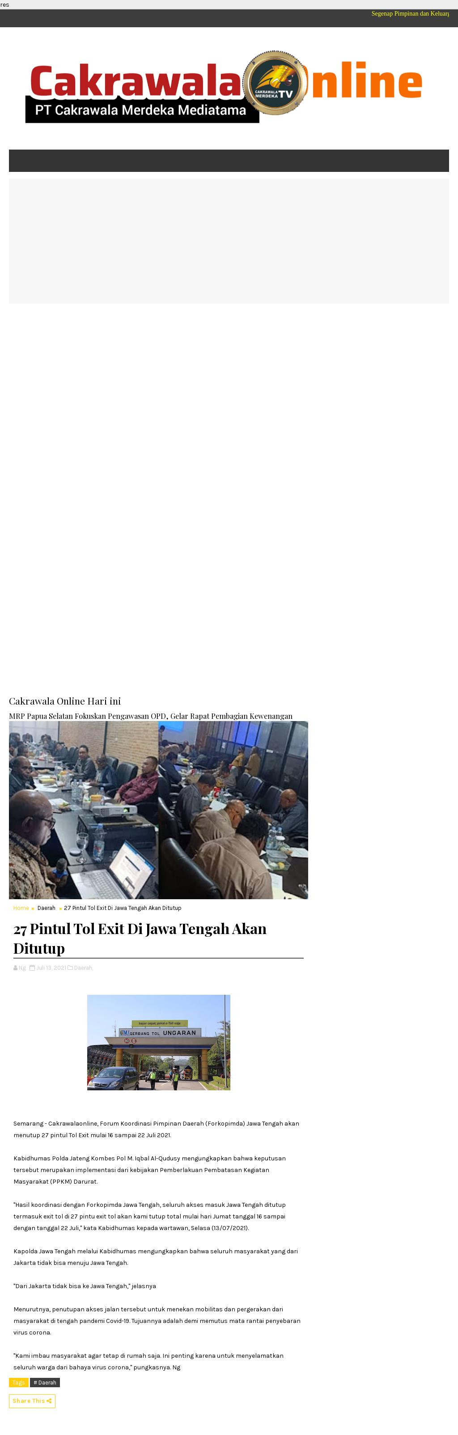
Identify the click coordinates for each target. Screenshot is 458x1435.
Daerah (46, 908)
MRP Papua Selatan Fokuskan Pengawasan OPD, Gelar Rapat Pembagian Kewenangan (151, 716)
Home (21, 908)
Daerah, (83, 967)
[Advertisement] (229, 241)
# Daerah (45, 1382)
